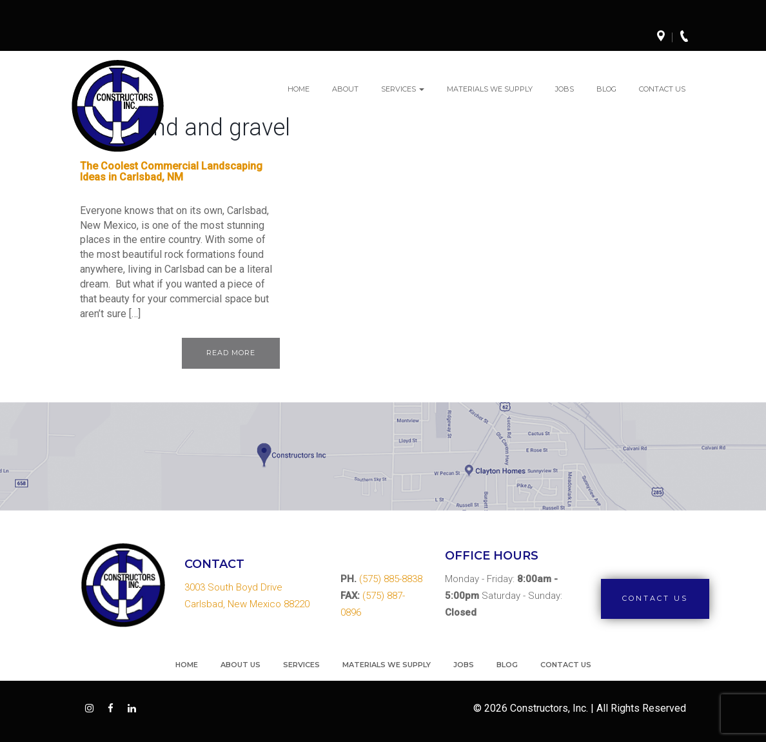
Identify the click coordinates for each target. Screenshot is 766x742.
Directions (665, 37)
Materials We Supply (490, 88)
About (345, 88)
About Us (240, 664)
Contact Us (662, 88)
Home (298, 88)
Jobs (564, 88)
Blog (606, 88)
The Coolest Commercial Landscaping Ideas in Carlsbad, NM (171, 172)
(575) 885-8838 (390, 579)
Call (688, 37)
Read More (230, 352)
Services (402, 88)
